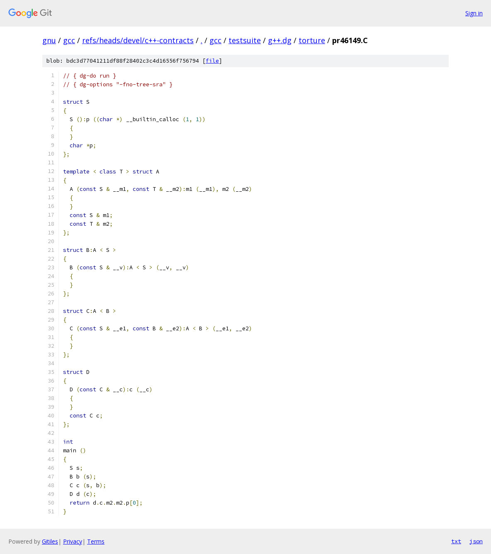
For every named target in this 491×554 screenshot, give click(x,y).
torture (312, 40)
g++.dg (280, 40)
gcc (69, 40)
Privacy (72, 541)
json (476, 541)
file (212, 60)
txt (456, 541)
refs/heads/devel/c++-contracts (138, 40)
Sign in (474, 13)
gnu (49, 40)
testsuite (244, 40)
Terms (96, 541)
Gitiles (50, 541)
